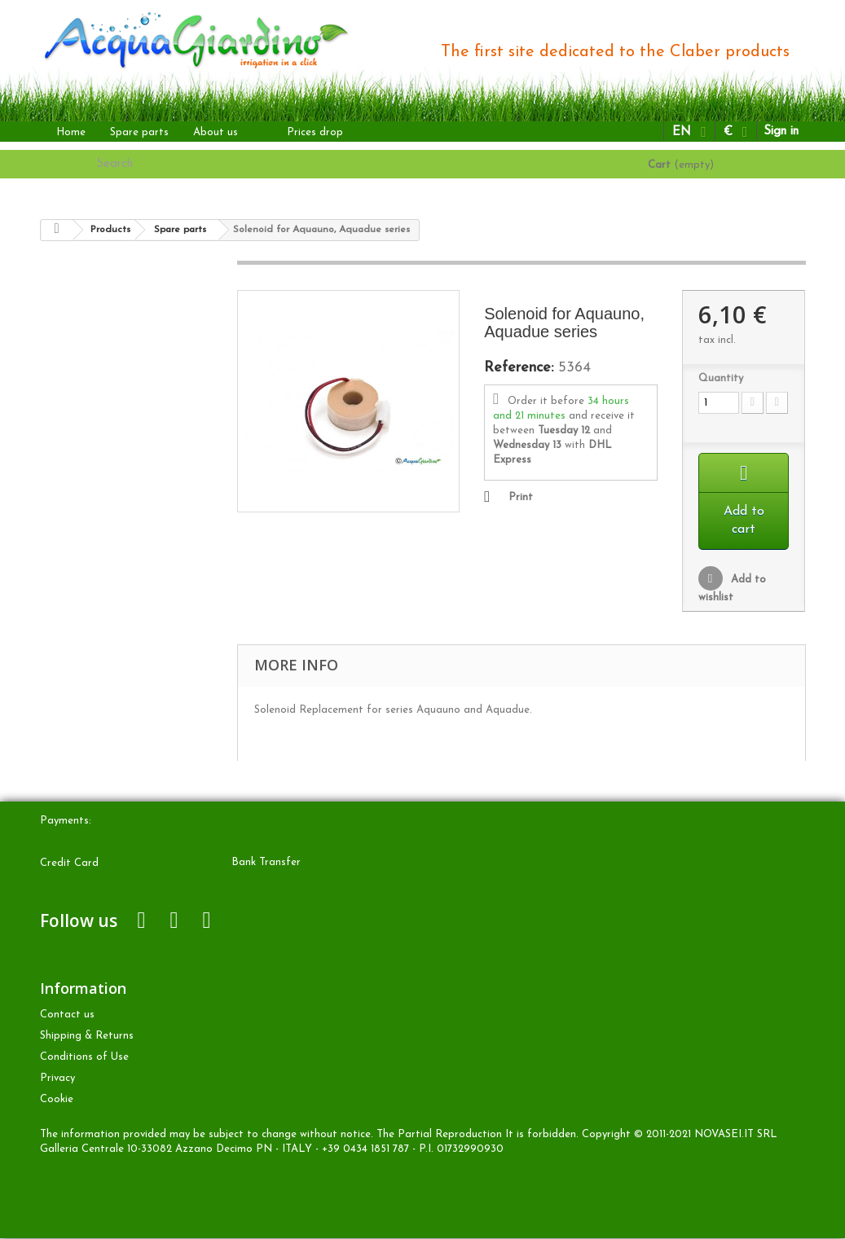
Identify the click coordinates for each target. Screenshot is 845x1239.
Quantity (720, 378)
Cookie (56, 1100)
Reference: (518, 368)
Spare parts (139, 132)
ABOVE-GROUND (123, 297)
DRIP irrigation (116, 324)
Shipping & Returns (87, 1036)
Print (520, 497)
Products (77, 271)
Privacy (57, 1079)
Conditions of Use (84, 1057)
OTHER (98, 376)
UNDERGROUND (123, 350)
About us (215, 132)
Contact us (67, 1015)
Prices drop (315, 132)
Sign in (781, 131)
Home (71, 132)
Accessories (107, 428)
